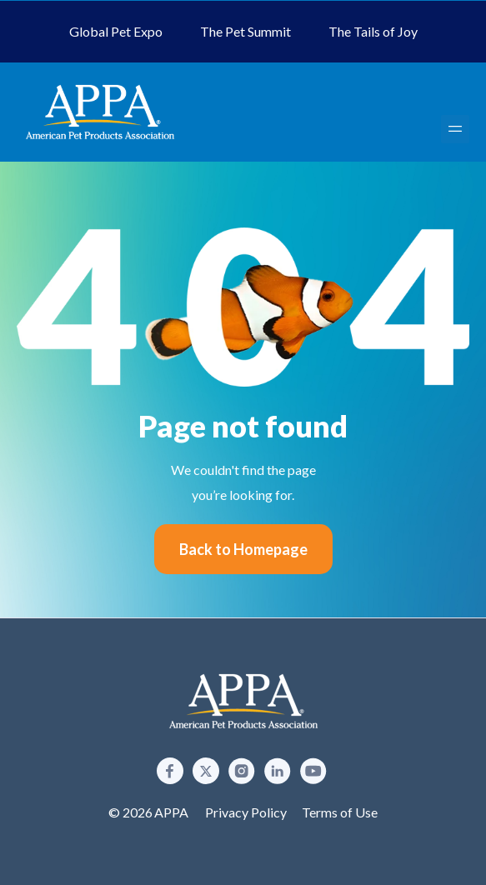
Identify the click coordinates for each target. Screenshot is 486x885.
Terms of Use (340, 812)
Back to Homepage (243, 549)
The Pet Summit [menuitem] (245, 31)
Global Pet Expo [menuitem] (116, 31)
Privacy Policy (246, 812)
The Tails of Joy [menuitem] (373, 31)
